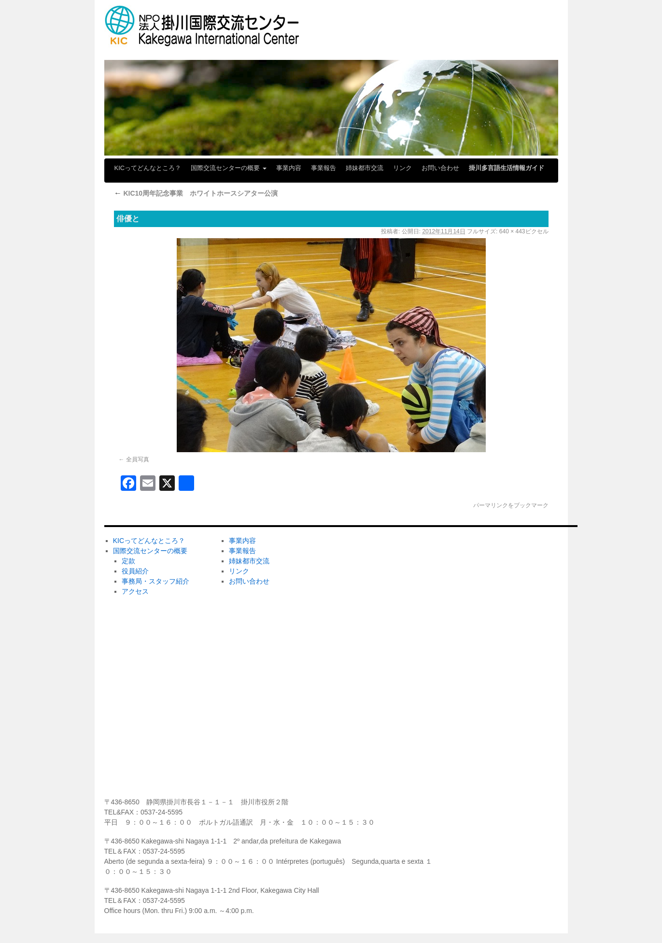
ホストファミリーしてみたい (382, 582)
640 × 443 (512, 231)
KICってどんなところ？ (148, 167)
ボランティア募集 (481, 582)
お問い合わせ (440, 167)
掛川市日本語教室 (365, 646)
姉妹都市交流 (364, 167)
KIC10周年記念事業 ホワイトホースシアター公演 (196, 193)
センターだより (362, 773)
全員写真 (137, 459)
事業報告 (323, 167)
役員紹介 (135, 571)
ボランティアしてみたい (375, 550)
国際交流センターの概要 (229, 167)
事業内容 (288, 167)
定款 (128, 561)
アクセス (135, 591)
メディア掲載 (358, 741)
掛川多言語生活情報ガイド (506, 167)
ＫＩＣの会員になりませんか (498, 550)
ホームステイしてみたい (375, 614)
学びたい (352, 710)
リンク (402, 167)
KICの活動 (354, 678)
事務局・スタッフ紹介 (155, 581)
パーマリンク (490, 505)
